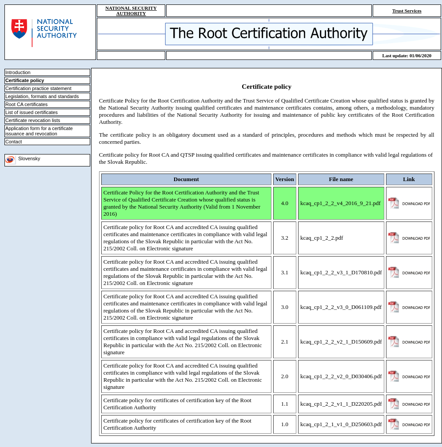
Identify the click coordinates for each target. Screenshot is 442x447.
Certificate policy (24, 80)
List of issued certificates (31, 112)
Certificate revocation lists (32, 120)
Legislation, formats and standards (42, 96)
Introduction (18, 72)
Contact (13, 141)
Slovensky (22, 158)
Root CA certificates (26, 104)
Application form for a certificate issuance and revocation (39, 131)
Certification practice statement (38, 88)
